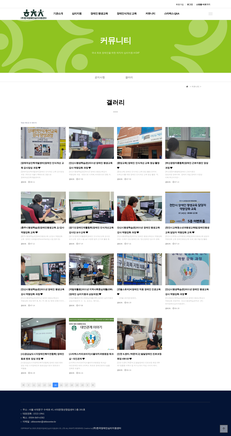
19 (77, 385)
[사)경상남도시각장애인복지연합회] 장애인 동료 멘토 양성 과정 (42, 356)
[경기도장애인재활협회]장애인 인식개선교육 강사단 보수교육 (91, 230)
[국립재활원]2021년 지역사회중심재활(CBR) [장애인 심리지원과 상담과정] (91, 292)
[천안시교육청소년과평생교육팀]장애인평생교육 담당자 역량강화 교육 (187, 230)
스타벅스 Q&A (171, 13)
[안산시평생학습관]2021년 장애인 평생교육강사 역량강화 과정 (90, 165)
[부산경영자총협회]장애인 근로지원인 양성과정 (186, 165)
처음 (23, 385)
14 (50, 385)
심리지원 (76, 13)
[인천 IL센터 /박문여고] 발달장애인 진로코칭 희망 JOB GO (139, 356)
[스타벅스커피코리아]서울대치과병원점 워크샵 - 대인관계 (91, 356)
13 (44, 385)
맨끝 (93, 385)
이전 (28, 385)
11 (34, 385)
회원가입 (180, 4)
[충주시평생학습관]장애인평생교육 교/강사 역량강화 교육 (42, 230)
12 (39, 385)
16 (61, 385)
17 (66, 385)
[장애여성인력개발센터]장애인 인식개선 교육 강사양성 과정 (42, 165)
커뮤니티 (150, 13)
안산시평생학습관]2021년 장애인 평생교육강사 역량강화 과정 (138, 230)
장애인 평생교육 (99, 13)
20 (82, 385)
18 (72, 385)
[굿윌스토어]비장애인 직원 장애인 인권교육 (139, 291)
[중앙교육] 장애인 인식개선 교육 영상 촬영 (138, 165)
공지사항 (100, 77)
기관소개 (58, 13)
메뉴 (211, 13)
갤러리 (129, 77)
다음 (87, 385)
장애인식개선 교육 (127, 13)
